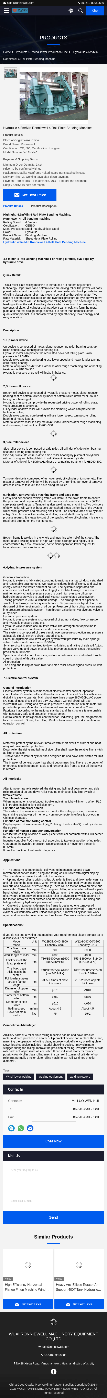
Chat (95, 10)
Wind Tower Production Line (50, 52)
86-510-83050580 (90, 2)
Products (21, 52)
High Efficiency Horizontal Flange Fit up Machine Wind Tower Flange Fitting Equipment (28, 1287)
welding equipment (51, 1076)
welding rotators (80, 1076)
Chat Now (53, 1141)
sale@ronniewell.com (18, 2)
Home (7, 52)
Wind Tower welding (18, 1076)
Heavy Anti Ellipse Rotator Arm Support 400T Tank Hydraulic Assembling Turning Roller (78, 1287)
